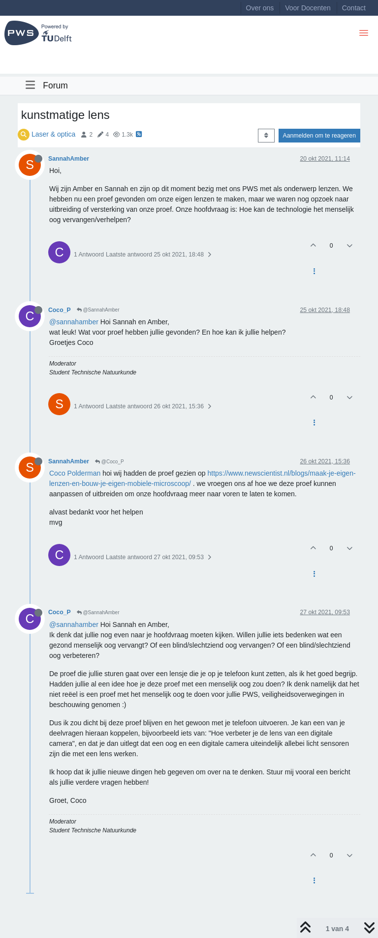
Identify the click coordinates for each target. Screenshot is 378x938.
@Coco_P (109, 461)
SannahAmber (68, 158)
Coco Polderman (74, 473)
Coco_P (59, 310)
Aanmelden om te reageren (319, 135)
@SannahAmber (98, 310)
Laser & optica (54, 134)
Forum (55, 85)
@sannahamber (73, 322)
